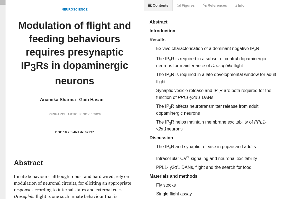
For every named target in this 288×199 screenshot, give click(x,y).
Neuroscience (75, 9)
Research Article (65, 114)
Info (239, 5)
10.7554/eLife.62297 (78, 132)
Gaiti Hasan (91, 99)
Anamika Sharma (58, 99)
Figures (186, 5)
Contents (158, 5)
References (215, 5)
